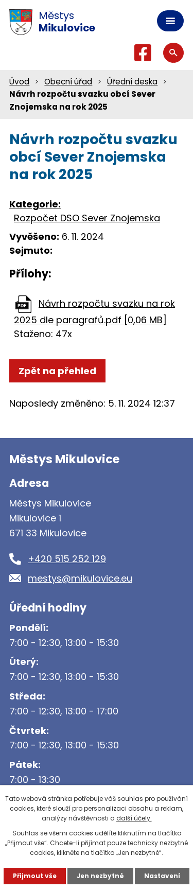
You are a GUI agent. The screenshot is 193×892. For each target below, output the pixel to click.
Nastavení (162, 875)
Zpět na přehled (57, 370)
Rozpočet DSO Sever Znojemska (87, 218)
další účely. (134, 818)
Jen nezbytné (100, 875)
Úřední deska (132, 81)
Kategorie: (35, 204)
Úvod (19, 81)
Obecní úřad (68, 81)
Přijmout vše (35, 875)
